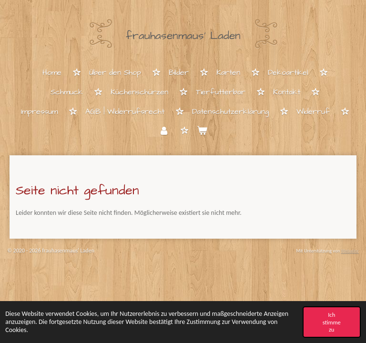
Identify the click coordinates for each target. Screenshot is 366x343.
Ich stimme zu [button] (332, 322)
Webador (350, 251)
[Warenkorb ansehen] (202, 131)
